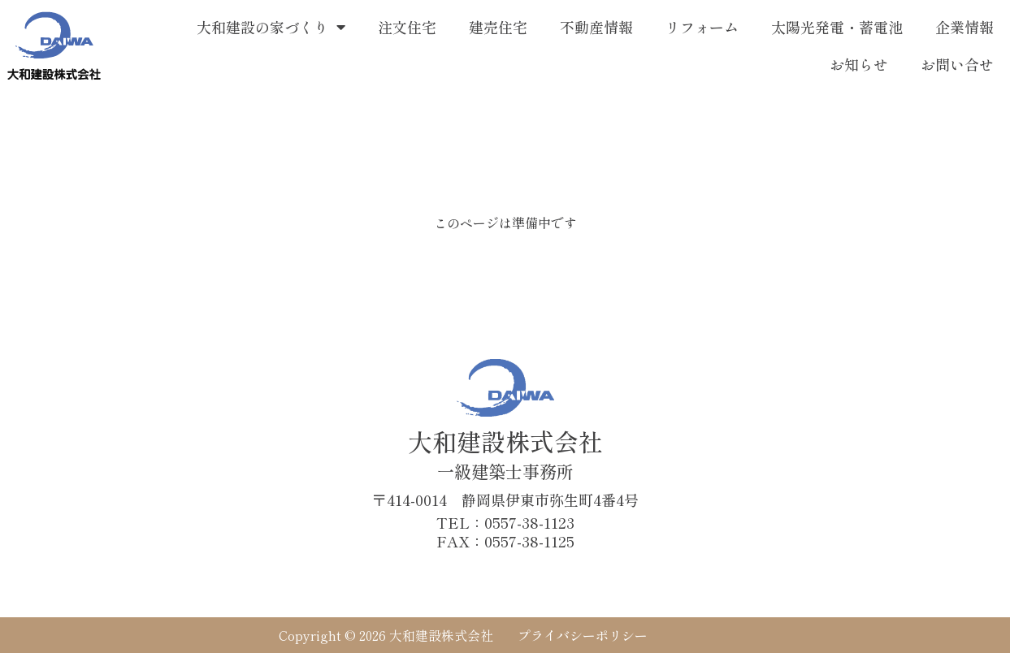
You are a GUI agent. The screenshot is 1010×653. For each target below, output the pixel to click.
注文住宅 (407, 26)
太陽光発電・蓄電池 (837, 26)
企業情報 (964, 26)
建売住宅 (498, 26)
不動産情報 (596, 26)
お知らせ (859, 64)
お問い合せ (957, 64)
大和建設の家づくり (271, 26)
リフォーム (702, 26)
